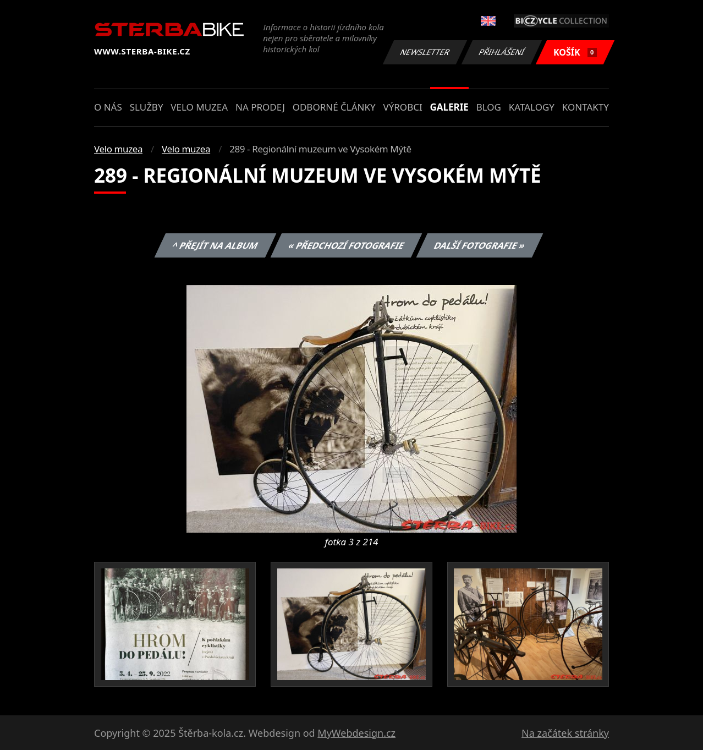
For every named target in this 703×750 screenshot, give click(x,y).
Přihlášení (501, 52)
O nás (108, 107)
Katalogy (531, 107)
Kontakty (585, 107)
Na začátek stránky (565, 733)
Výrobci (402, 107)
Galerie (449, 107)
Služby (146, 107)
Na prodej (260, 107)
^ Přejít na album (215, 245)
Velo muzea (199, 107)
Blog (488, 107)
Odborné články (334, 107)
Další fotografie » (480, 245)
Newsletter (425, 52)
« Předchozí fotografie (346, 245)
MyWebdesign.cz (356, 733)
